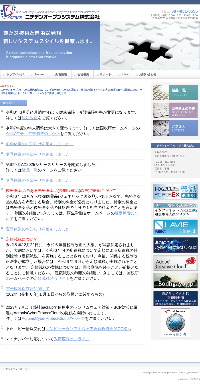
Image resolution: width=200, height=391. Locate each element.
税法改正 (30, 118)
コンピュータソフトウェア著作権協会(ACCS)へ (88, 329)
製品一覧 (30, 170)
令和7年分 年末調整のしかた (33, 133)
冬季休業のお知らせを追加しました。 (40, 144)
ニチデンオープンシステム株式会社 (50, 12)
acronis (175, 245)
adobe (175, 263)
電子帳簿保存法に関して (28, 288)
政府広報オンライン (72, 339)
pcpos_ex (175, 192)
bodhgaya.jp (175, 280)
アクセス (175, 128)
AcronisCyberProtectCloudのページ (53, 318)
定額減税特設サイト (52, 278)
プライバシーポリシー (17, 369)
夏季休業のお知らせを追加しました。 (40, 154)
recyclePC (175, 298)
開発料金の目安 (175, 110)
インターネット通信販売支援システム (175, 209)
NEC (175, 227)
